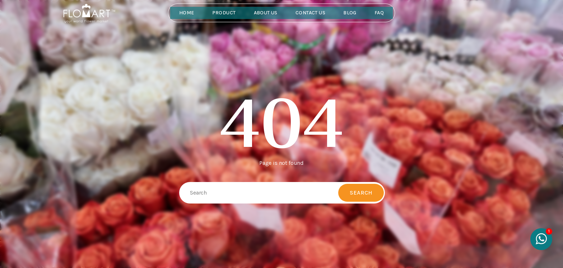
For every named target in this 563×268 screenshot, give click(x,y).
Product (224, 13)
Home (186, 13)
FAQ (379, 13)
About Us (266, 13)
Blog (350, 13)
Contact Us (310, 13)
